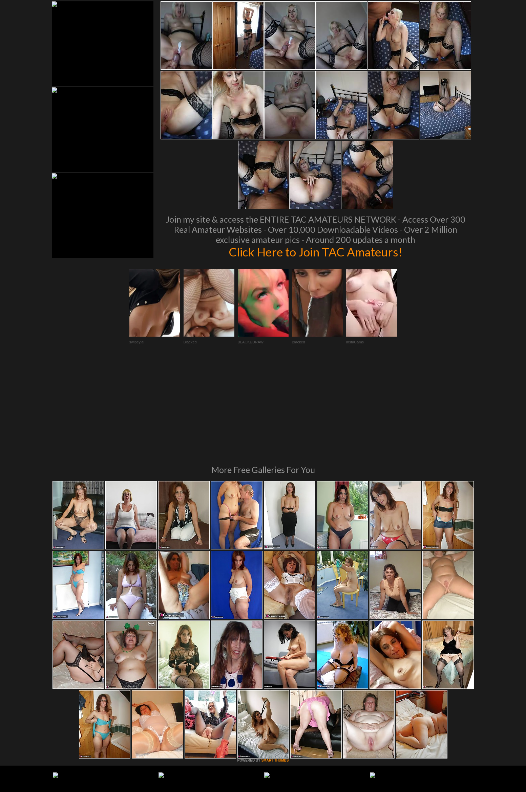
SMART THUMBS (275, 668)
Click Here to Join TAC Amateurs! (315, 252)
